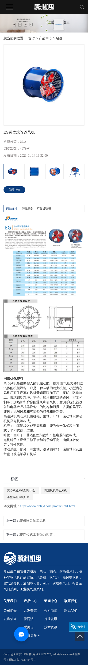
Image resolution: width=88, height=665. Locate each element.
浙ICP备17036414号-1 (22, 659)
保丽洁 (29, 619)
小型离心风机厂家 (18, 497)
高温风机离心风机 (55, 490)
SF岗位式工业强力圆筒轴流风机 (38, 534)
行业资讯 (50, 619)
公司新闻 (50, 610)
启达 (59, 38)
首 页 (32, 38)
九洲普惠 (30, 610)
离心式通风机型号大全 (21, 490)
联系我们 (70, 610)
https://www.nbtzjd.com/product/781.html (47, 506)
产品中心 (45, 38)
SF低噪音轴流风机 (32, 520)
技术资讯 (50, 627)
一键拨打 (81, 626)
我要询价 (14, 189)
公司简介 (10, 610)
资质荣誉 (10, 619)
